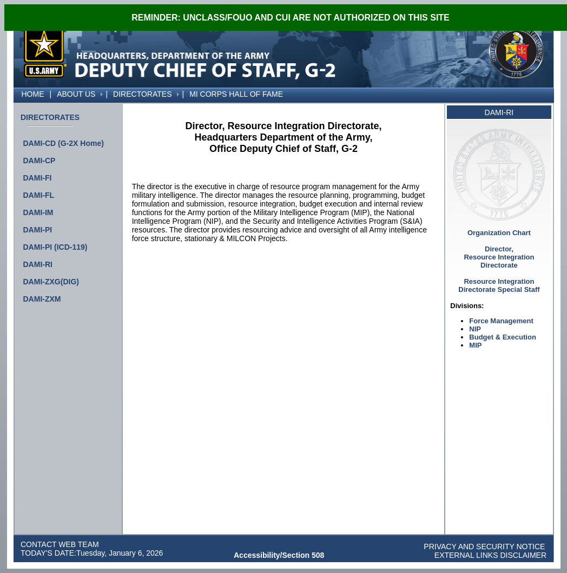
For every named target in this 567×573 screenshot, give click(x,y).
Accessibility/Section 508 (279, 555)
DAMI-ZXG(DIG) (51, 281)
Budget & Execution (502, 337)
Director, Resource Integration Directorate (499, 257)
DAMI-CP (39, 160)
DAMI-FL (39, 195)
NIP (475, 329)
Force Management (501, 321)
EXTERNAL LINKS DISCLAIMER (489, 555)
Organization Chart (499, 233)
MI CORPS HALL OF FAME (236, 94)
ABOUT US (76, 94)
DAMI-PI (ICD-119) (55, 247)
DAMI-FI (37, 178)
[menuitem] (16, 90)
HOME (33, 94)
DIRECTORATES (142, 94)
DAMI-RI (37, 264)
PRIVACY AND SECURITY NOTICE (484, 546)
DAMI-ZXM (42, 299)
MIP (475, 345)
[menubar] (150, 94)
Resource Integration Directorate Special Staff (498, 285)
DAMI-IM (38, 212)
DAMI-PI (37, 229)
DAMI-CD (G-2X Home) (63, 143)
